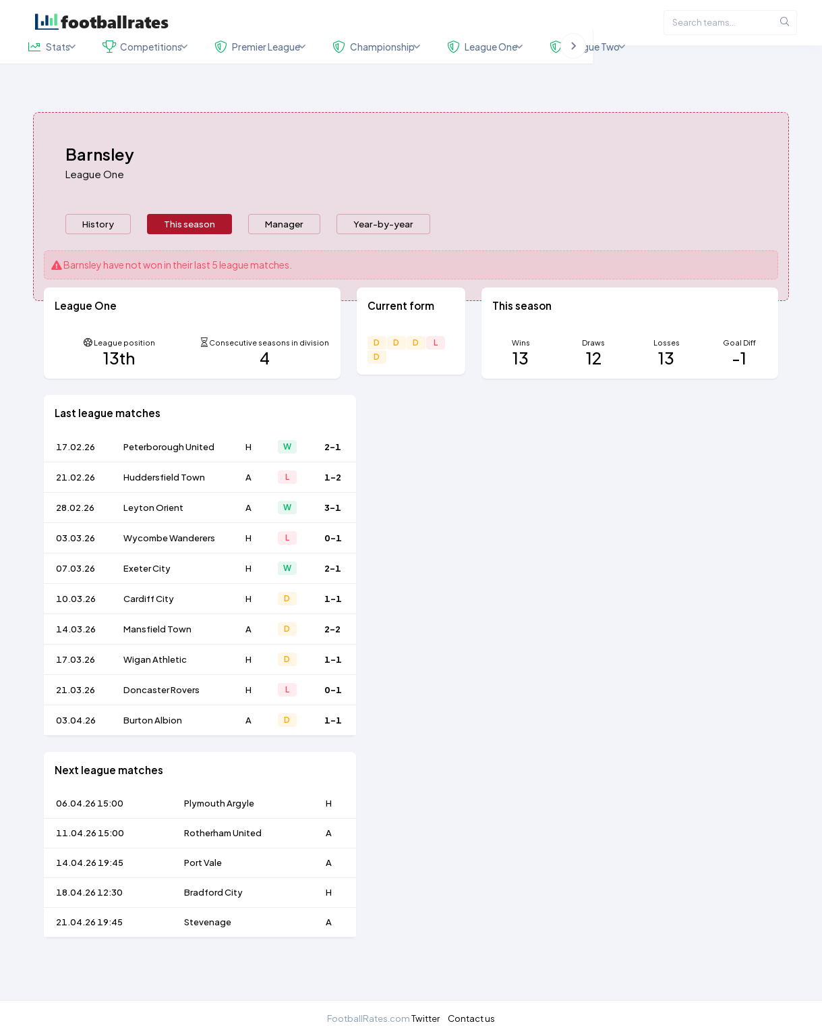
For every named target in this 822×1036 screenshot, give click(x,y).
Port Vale (203, 893)
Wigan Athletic (155, 689)
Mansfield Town (157, 659)
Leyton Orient (153, 538)
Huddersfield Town (164, 507)
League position (124, 373)
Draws (593, 373)
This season (189, 254)
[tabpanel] (411, 632)
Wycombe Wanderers (169, 568)
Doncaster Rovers (161, 720)
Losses (666, 373)
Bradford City (213, 922)
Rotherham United (223, 863)
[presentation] (98, 254)
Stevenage (207, 952)
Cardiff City (148, 629)
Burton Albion (152, 750)
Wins (521, 373)
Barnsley (82, 295)
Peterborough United (168, 477)
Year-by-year (383, 254)
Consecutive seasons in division (269, 373)
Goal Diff (739, 373)
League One (94, 204)
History (98, 254)
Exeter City (147, 598)
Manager (284, 254)
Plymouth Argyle (219, 833)
